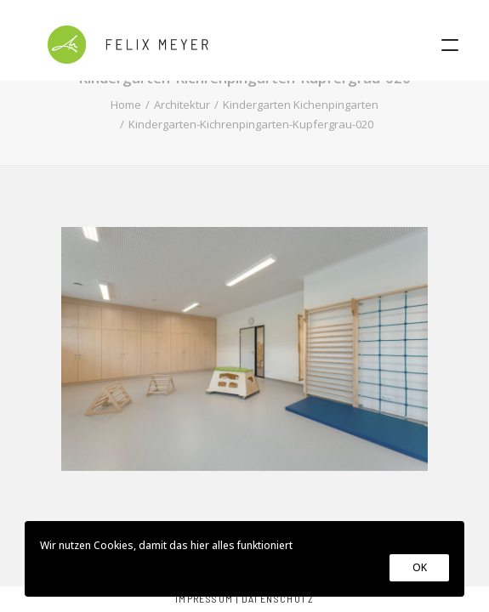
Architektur (182, 104)
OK (419, 567)
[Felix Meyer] (128, 45)
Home (126, 104)
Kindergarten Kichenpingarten (300, 104)
